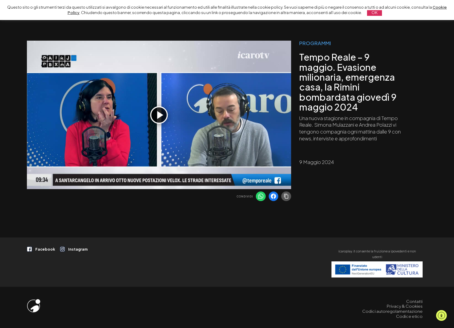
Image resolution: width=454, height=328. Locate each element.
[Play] (159, 115)
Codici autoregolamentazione (392, 311)
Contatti (414, 301)
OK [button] (374, 12)
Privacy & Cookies (405, 306)
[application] (159, 115)
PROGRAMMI (315, 43)
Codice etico (409, 316)
